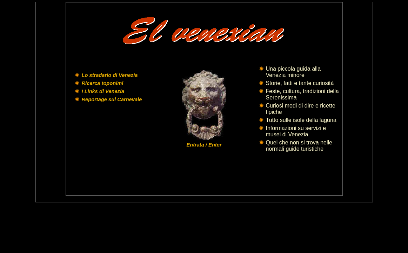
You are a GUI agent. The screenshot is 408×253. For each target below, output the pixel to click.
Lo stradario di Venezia (110, 75)
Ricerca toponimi (102, 83)
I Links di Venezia (103, 91)
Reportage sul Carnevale (112, 99)
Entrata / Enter (203, 145)
